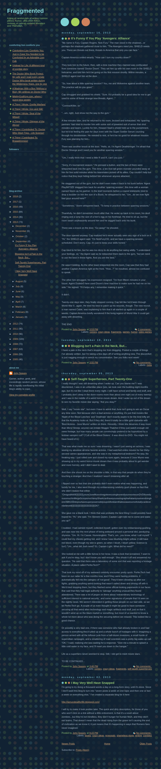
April (18, 301)
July (18, 286)
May (18, 296)
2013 (16, 222)
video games (145, 332)
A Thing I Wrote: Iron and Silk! (27, 109)
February (20, 312)
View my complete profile (22, 395)
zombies (147, 735)
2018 (16, 196)
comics (93, 332)
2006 (16, 354)
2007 (16, 349)
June (18, 291)
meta (149, 365)
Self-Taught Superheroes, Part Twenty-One (101, 379)
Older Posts (146, 743)
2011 (16, 328)
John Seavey (20, 373)
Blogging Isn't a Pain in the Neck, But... (99, 346)
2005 (16, 359)
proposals (110, 735)
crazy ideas (104, 332)
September (21, 241)
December (21, 226)
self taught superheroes (140, 669)
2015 (16, 211)
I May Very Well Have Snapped (92, 683)
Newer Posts (68, 743)
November (21, 231)
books (88, 735)
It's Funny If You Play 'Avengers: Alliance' (100, 38)
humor (134, 332)
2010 (16, 334)
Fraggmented (25, 11)
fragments (116, 332)
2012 (16, 323)
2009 (16, 339)
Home (107, 743)
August (19, 281)
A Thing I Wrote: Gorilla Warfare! (29, 104)
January (20, 317)
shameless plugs (125, 735)
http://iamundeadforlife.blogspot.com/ (81, 702)
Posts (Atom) (82, 750)
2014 (16, 217)
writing (138, 735)
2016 (16, 206)
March (19, 306)
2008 (16, 344)
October (20, 236)
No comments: (144, 362)
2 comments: (145, 329)
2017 (16, 201)
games (126, 332)
